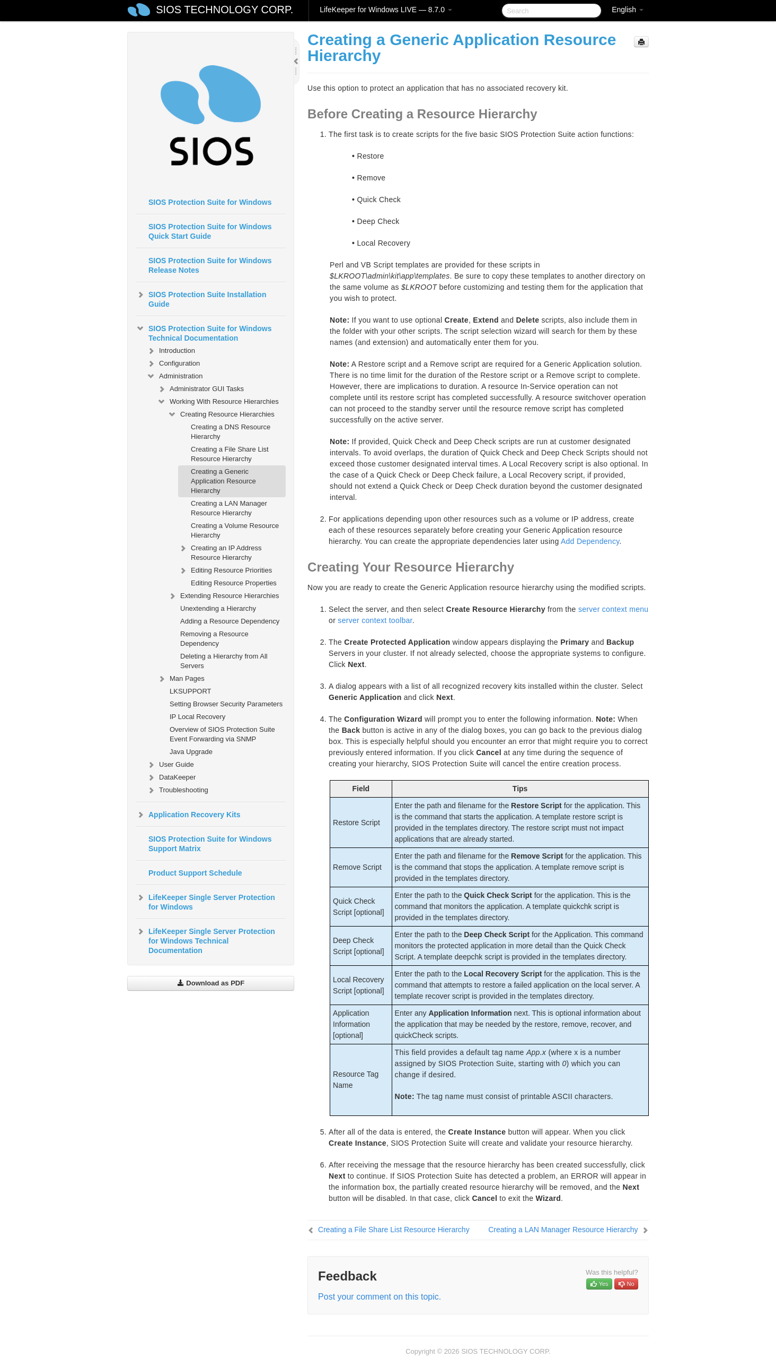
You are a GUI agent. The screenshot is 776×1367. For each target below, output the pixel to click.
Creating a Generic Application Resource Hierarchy (223, 481)
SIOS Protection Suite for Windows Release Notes (209, 265)
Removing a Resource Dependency (214, 638)
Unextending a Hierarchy (218, 608)
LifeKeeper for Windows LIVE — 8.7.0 (386, 9)
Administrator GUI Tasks (200, 389)
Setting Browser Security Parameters (226, 704)
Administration (174, 376)
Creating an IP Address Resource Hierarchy (219, 551)
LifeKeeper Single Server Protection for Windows (205, 901)
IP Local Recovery (197, 717)
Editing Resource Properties (234, 583)
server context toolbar (375, 620)
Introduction (170, 350)
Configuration (173, 363)
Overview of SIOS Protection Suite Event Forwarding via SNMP (222, 734)
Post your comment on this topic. (379, 1296)
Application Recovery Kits (188, 814)
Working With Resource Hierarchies (218, 401)
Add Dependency (590, 541)
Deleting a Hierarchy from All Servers (224, 661)
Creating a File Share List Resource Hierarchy (230, 454)
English (627, 9)
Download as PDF (210, 983)
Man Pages (181, 678)
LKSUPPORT (190, 691)
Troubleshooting (177, 790)
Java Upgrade (191, 752)
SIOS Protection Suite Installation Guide (201, 298)
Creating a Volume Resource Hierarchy (235, 530)
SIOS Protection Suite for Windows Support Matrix (209, 844)
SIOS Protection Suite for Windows (209, 202)
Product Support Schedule (195, 873)
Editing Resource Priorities (225, 570)
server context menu (613, 609)
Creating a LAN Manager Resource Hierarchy (229, 508)
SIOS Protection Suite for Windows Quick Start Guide (209, 231)
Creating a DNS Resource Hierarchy (230, 431)
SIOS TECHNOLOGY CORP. (224, 9)
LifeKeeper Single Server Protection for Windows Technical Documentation (205, 940)
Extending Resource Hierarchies (223, 596)
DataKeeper (171, 777)
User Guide (170, 764)
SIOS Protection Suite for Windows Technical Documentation (203, 332)
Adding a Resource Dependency (229, 621)
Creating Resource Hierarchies (221, 414)
